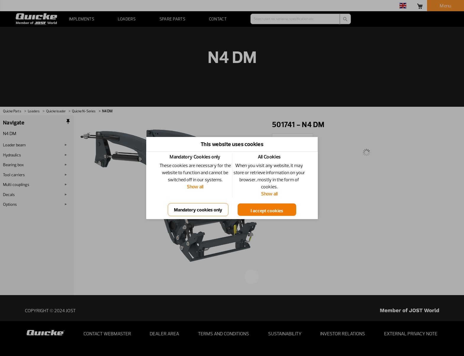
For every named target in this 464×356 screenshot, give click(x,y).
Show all (195, 187)
